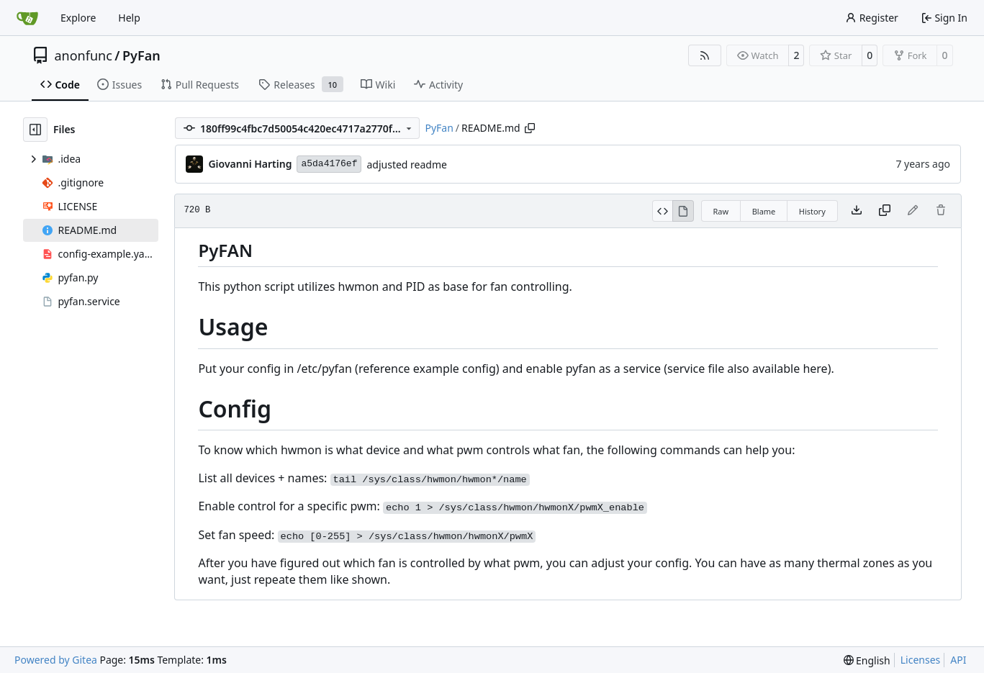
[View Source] (662, 211)
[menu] (867, 660)
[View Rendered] (683, 211)
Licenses (921, 660)
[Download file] (856, 211)
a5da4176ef (329, 163)
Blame (764, 211)
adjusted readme (406, 164)
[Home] (27, 18)
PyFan (141, 55)
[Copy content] (884, 211)
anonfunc (83, 55)
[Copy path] (530, 128)
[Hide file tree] (35, 129)
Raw (721, 211)
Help (129, 17)
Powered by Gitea (55, 660)
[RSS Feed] (704, 55)
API (958, 660)
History (812, 211)
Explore (78, 17)
